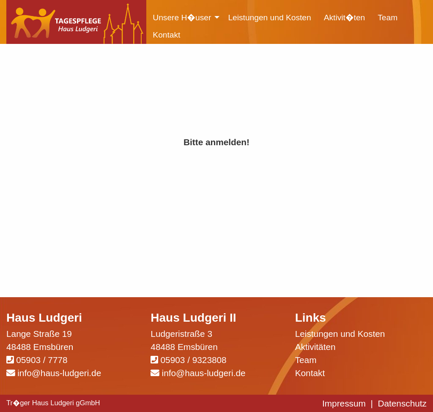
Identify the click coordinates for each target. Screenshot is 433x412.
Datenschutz (402, 403)
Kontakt (310, 373)
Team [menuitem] (387, 17)
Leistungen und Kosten (340, 334)
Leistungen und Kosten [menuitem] (269, 17)
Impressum (344, 403)
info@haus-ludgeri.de (59, 373)
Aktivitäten (315, 347)
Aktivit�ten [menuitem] (344, 17)
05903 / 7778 (41, 360)
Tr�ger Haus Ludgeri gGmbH (53, 403)
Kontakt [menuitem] (166, 34)
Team (306, 360)
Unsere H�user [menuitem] (182, 17)
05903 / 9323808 (194, 360)
